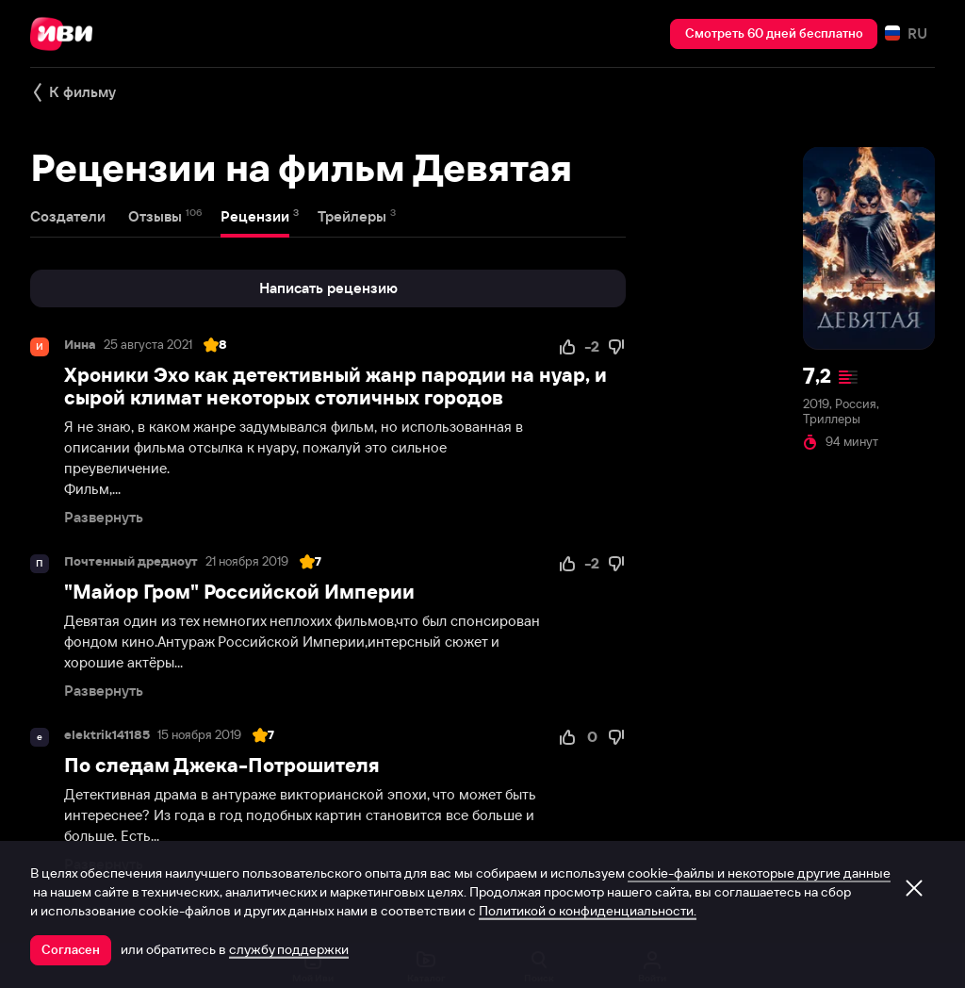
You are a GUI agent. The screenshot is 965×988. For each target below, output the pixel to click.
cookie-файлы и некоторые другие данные (759, 873)
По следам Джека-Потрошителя (222, 765)
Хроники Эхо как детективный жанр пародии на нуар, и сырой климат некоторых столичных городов (335, 386)
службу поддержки (289, 949)
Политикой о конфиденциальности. (587, 910)
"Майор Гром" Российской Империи (239, 591)
